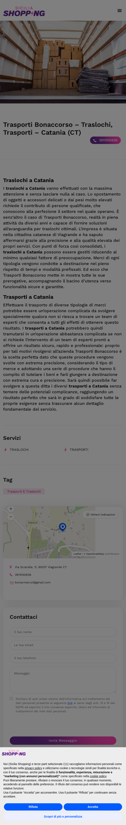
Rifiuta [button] (33, 806)
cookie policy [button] (98, 776)
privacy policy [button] (33, 768)
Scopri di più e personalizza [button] (63, 816)
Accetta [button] (93, 806)
